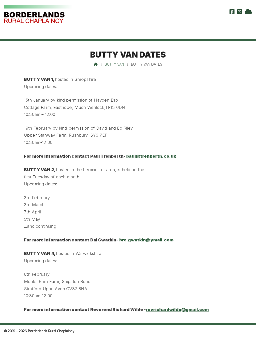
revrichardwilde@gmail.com (177, 309)
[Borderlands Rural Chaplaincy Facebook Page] (232, 12)
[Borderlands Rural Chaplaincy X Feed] (239, 12)
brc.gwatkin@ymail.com (146, 239)
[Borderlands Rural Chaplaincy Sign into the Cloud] (248, 12)
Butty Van (114, 64)
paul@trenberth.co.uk (151, 156)
